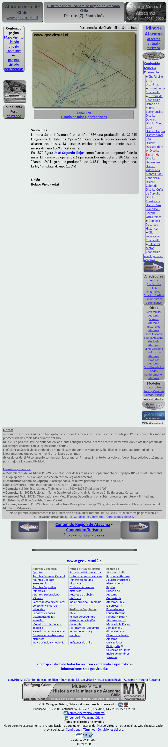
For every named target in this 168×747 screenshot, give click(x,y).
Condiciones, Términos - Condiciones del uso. (104, 517)
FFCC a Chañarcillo (154, 282)
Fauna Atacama (153, 337)
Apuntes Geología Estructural (43, 581)
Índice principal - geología (48, 642)
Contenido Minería (152, 65)
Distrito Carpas (155, 131)
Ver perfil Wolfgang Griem (84, 718)
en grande (14, 116)
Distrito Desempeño (153, 160)
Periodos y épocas (43, 613)
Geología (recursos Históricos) (153, 224)
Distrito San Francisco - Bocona (153, 209)
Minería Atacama (154, 31)
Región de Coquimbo (82, 616)
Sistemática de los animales (43, 618)
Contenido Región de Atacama (83, 524)
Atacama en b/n (116, 620)
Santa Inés (13, 51)
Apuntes (37, 572)
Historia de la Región (114, 585)
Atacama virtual (153, 41)
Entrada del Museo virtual (86, 572)
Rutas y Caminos (154, 391)
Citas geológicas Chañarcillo (153, 236)
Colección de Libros (118, 650)
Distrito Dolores (151, 117)
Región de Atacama (118, 576)
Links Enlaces (114, 642)
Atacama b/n (154, 387)
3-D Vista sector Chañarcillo (153, 248)
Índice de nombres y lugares (84, 535)
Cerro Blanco (154, 302)
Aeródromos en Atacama (153, 376)
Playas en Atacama (154, 361)
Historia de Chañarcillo (154, 98)
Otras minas (153, 217)
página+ (14, 60)
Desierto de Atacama (154, 354)
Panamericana (154, 299)
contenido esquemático (113, 664)
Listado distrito (14, 44)
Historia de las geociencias (48, 631)
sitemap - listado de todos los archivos (65, 664)
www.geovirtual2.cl (85, 561)
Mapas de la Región (118, 624)
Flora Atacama (154, 334)
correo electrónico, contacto (86, 713)
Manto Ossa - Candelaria (154, 176)
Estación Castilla (154, 295)
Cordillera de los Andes (154, 369)
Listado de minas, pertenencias (154, 108)
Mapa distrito (14, 37)
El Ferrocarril (114, 605)
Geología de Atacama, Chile (115, 600)
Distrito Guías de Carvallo (154, 191)
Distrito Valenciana (153, 168)
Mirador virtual (153, 395)
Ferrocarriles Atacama (154, 313)
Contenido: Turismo (84, 529)
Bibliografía (113, 646)
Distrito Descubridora (154, 145)
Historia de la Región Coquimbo (82, 622)
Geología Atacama (153, 343)
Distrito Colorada (151, 184)
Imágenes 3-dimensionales (115, 629)
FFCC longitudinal (153, 289)
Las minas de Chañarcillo (155, 90)
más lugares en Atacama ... (153, 258)
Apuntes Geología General (48, 576)
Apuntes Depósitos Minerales (44, 589)
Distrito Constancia (153, 199)
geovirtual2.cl (16, 680)
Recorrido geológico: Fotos (48, 602)
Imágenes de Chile (81, 642)
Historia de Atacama (153, 328)
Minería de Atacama (113, 592)
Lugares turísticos (119, 580)
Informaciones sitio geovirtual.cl (84, 668)
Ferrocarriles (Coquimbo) (85, 628)
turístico (153, 48)
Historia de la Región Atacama (116, 680)
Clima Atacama (154, 349)
